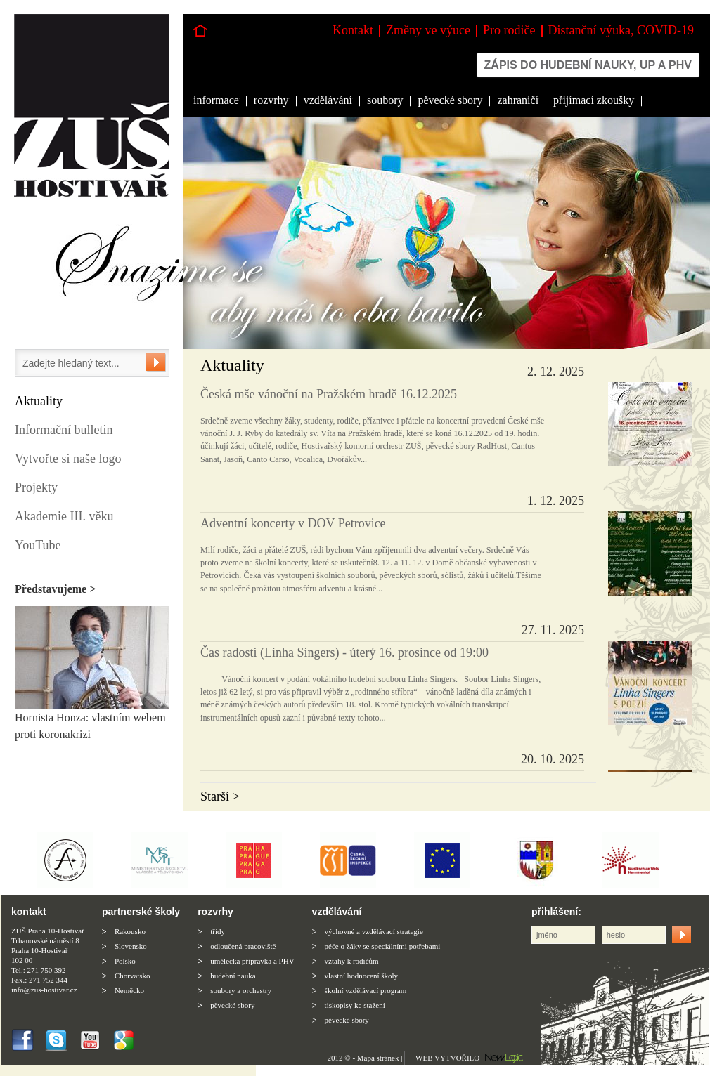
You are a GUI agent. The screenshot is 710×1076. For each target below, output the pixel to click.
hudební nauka (232, 975)
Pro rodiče (509, 30)
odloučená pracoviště (243, 946)
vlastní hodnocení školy (362, 975)
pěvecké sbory (450, 100)
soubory (385, 100)
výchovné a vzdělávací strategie (374, 931)
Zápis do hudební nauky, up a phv (588, 65)
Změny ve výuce (428, 30)
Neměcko (129, 990)
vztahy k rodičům (352, 961)
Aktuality (39, 401)
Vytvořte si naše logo (68, 459)
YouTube (38, 545)
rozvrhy (271, 100)
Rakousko (130, 931)
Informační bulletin (63, 430)
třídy (217, 931)
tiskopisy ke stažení (355, 1005)
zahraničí (517, 100)
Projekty (36, 487)
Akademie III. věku (64, 516)
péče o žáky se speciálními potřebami (383, 946)
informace (216, 100)
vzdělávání (328, 100)
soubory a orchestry (240, 990)
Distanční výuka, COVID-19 (621, 30)
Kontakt (353, 30)
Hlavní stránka (200, 31)
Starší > (220, 796)
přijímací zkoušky (593, 100)
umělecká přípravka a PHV (252, 961)
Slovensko (131, 946)
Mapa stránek (378, 1058)
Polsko (125, 961)
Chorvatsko (132, 975)
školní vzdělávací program (366, 990)
